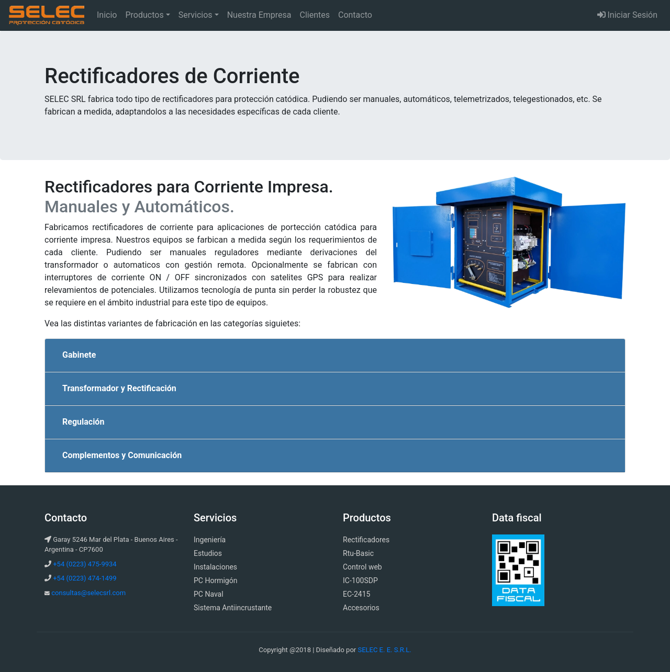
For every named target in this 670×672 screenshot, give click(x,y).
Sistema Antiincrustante (233, 607)
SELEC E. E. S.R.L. (384, 650)
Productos (144, 15)
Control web (362, 567)
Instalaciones (215, 567)
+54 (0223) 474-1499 (84, 578)
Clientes (314, 15)
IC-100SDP (360, 580)
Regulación (83, 422)
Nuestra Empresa (259, 15)
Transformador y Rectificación (119, 388)
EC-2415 (356, 594)
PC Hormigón (215, 580)
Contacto (355, 15)
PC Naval (209, 594)
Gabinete (79, 355)
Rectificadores (366, 540)
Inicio (109, 14)
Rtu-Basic (358, 553)
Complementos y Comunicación (122, 455)
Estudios (208, 553)
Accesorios (361, 607)
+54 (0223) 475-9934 (84, 564)
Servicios (195, 15)
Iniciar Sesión (627, 15)
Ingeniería (210, 540)
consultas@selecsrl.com (88, 593)
